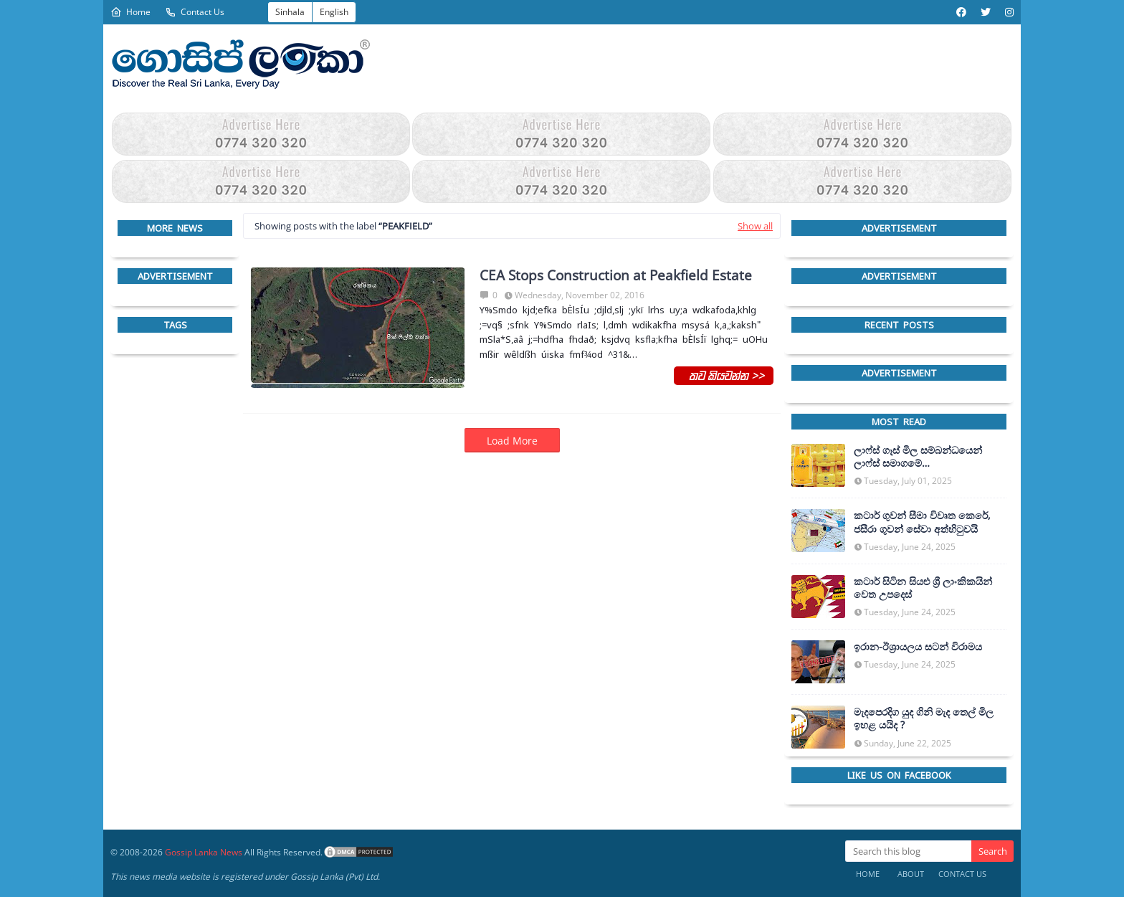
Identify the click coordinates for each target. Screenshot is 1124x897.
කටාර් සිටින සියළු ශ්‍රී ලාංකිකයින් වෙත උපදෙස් (923, 588)
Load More (512, 440)
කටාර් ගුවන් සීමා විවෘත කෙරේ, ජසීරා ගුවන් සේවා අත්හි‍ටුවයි (922, 522)
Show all (755, 225)
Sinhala (290, 12)
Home (130, 12)
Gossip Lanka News (203, 852)
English (334, 12)
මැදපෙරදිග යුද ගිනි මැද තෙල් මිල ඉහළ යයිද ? (924, 718)
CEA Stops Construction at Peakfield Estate (616, 275)
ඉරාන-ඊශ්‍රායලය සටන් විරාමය (918, 646)
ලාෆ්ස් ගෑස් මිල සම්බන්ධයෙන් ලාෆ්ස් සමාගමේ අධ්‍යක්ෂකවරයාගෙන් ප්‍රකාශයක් (922, 457)
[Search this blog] (908, 851)
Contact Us (194, 12)
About (910, 873)
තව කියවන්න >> (723, 375)
